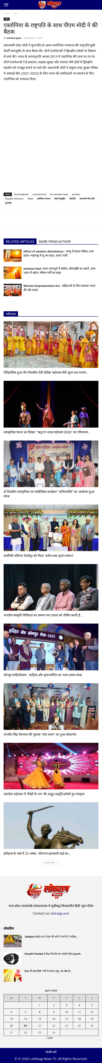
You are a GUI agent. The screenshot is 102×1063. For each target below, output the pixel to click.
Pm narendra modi (59, 194)
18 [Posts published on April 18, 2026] (79, 1019)
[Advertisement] (51, 111)
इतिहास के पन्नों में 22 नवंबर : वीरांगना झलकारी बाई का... (37, 853)
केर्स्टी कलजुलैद (59, 198)
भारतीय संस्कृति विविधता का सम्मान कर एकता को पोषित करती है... (43, 615)
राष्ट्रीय (15, 13)
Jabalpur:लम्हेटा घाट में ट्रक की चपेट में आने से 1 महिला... (51, 936)
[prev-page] (6, 303)
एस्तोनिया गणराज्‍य (43, 198)
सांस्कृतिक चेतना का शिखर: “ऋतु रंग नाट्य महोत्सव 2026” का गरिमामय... (47, 432)
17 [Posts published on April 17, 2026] (66, 1019)
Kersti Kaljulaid (21, 194)
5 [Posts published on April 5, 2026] (92, 1005)
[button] (6, 5)
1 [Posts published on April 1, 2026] (39, 1005)
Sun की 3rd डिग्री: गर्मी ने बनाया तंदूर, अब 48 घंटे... (48, 971)
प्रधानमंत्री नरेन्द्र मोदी (87, 198)
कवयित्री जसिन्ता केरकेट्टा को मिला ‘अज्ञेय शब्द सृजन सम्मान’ (39, 556)
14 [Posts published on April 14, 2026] (25, 1019)
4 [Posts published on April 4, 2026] (79, 1005)
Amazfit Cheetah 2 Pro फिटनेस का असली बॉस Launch (52, 953)
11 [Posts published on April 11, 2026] (79, 1012)
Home (7, 13)
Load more (51, 862)
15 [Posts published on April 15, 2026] (39, 1019)
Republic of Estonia (14, 198)
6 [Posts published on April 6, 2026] (11, 1012)
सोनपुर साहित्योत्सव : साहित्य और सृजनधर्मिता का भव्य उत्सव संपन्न (43, 675)
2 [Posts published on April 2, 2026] (54, 1005)
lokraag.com (60, 913)
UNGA (30, 198)
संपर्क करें (51, 1051)
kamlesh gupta (14, 38)
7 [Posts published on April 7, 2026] (25, 1012)
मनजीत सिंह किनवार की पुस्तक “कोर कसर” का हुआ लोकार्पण (40, 734)
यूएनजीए (8, 203)
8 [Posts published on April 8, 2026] (39, 1012)
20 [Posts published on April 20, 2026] (11, 1025)
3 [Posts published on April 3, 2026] (66, 1005)
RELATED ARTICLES (20, 241)
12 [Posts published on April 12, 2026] (91, 1012)
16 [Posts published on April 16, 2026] (53, 1019)
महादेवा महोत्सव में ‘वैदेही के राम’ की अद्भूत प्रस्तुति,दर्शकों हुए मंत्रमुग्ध (44, 794)
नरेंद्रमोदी (72, 198)
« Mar (49, 1038)
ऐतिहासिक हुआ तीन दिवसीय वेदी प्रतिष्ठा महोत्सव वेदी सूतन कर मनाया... (46, 372)
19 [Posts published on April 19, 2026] (91, 1019)
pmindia (76, 194)
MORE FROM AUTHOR (55, 241)
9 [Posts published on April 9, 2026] (54, 1012)
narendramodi (39, 194)
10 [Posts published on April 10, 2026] (66, 1012)
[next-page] (11, 303)
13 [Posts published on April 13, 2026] (11, 1019)
